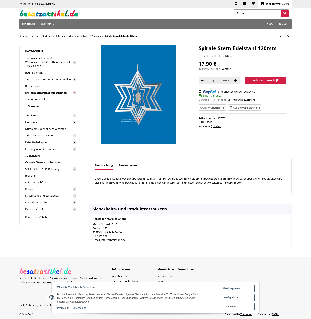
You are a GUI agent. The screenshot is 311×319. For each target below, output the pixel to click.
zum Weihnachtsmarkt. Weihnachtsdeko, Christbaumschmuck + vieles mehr (48, 62)
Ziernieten (31, 115)
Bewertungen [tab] (128, 165)
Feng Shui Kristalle (36, 202)
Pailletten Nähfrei (35, 182)
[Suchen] (257, 13)
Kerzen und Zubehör (37, 217)
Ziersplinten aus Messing (39, 135)
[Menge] (213, 80)
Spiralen (216, 126)
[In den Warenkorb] (265, 80)
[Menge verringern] (202, 80)
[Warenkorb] (275, 4)
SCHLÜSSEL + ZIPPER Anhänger (43, 169)
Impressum (63, 308)
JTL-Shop (275, 314)
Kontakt (284, 23)
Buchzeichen (32, 86)
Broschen (30, 175)
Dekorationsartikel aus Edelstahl (46, 92)
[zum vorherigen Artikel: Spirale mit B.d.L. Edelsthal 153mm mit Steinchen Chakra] (288, 35)
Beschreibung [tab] (104, 165)
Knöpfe (29, 189)
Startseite (28, 23)
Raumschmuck (34, 72)
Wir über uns (119, 276)
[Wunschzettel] (253, 4)
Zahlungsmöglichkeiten (125, 281)
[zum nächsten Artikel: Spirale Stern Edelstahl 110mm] (280, 35)
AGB (160, 281)
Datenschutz (79, 308)
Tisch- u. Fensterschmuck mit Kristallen (48, 79)
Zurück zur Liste (30, 35)
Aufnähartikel (33, 155)
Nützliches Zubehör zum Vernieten (45, 129)
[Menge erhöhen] (235, 80)
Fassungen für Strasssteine (41, 149)
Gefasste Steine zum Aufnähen (43, 162)
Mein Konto (48, 23)
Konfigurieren (231, 297)
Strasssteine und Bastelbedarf (42, 195)
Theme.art (246, 314)
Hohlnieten (31, 122)
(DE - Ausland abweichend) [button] (241, 99)
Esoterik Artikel (34, 209)
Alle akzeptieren (231, 288)
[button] (236, 4)
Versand (226, 69)
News (270, 23)
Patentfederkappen (36, 142)
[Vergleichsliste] (244, 4)
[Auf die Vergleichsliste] (244, 107)
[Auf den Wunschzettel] (212, 107)
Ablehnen (231, 306)
